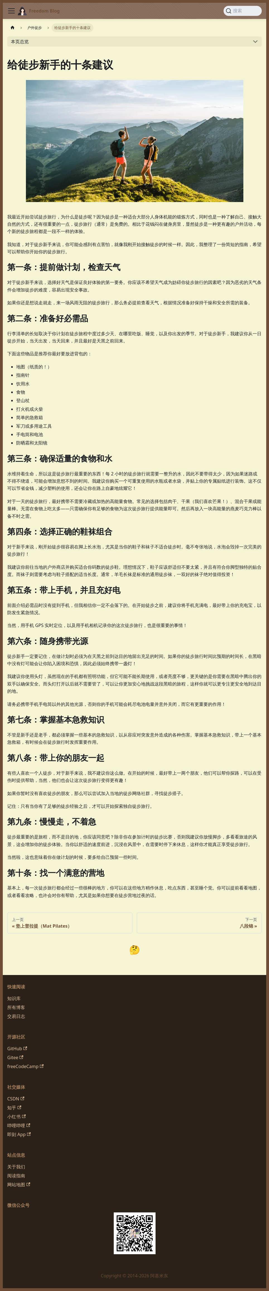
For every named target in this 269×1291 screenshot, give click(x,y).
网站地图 (18, 1184)
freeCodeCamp (25, 1066)
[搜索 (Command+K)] (243, 11)
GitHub (17, 1049)
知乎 (14, 1108)
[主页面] (12, 27)
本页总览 (20, 41)
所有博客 (16, 1007)
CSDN (15, 1099)
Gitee (15, 1057)
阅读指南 (16, 1176)
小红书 (16, 1116)
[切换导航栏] (11, 11)
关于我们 (16, 1167)
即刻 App (19, 1134)
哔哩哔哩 (18, 1125)
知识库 (14, 998)
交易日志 (16, 1016)
